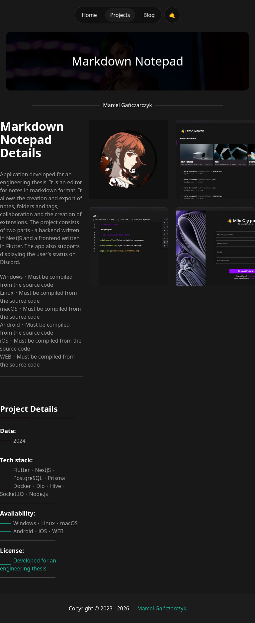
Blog (149, 15)
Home (89, 15)
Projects (120, 15)
